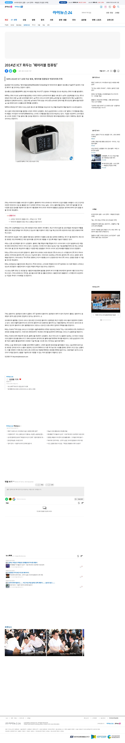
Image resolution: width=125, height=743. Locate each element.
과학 (48, 25)
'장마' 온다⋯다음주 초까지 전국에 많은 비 (20, 443)
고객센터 (94, 718)
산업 (24, 19)
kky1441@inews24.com (20, 356)
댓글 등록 (80, 499)
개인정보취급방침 (113, 718)
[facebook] (6, 71)
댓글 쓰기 (102, 71)
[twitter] (10, 71)
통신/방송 (18, 25)
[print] (118, 71)
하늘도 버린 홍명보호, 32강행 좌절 (57, 431)
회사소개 (86, 718)
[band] (14, 71)
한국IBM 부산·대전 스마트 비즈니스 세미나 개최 (21, 389)
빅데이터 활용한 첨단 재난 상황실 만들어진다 (26, 222)
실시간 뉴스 (95, 130)
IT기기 (33, 25)
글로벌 (83, 19)
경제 (33, 19)
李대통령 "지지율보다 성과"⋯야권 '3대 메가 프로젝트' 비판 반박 (65, 434)
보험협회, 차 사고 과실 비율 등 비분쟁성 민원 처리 (30, 2)
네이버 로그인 (6, 499)
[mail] (111, 71)
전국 (74, 19)
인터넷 (12, 25)
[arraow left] (7, 642)
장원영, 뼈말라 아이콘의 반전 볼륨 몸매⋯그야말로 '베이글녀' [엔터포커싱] (68, 437)
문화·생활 (63, 19)
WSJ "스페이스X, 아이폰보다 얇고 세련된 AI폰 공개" (23, 431)
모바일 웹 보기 (101, 723)
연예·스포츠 (96, 19)
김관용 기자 (13, 379)
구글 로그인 (13, 499)
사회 (51, 19)
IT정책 (6, 25)
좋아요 (20, 379)
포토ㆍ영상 (14, 718)
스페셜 (117, 12)
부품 (39, 25)
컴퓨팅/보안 (27, 25)
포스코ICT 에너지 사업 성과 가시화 (18, 386)
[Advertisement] (24, 608)
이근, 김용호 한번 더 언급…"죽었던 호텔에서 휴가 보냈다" (64, 443)
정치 (42, 19)
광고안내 (103, 718)
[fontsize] (107, 71)
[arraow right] (81, 642)
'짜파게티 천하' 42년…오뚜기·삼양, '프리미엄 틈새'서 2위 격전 (65, 440)
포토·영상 (109, 12)
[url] (114, 71)
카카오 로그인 (10, 499)
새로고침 (20, 426)
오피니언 (110, 19)
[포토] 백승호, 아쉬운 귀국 (15, 440)
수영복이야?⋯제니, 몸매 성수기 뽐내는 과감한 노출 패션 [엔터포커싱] (28, 434)
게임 (43, 25)
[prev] (93, 315)
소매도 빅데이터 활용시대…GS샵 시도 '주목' (26, 219)
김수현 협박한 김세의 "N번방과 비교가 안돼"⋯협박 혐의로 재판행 (26, 437)
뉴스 (7, 718)
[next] (118, 315)
